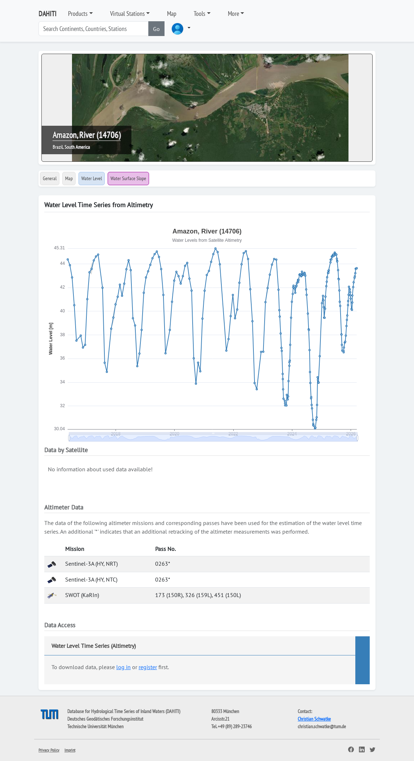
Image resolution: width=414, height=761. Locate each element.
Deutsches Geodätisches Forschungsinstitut (105, 719)
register (148, 667)
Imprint (69, 750)
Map (171, 13)
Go (156, 28)
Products (77, 13)
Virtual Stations (127, 13)
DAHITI (48, 13)
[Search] (94, 28)
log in (123, 667)
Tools (199, 13)
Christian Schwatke (314, 719)
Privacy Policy (49, 750)
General (50, 178)
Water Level (91, 178)
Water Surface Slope (128, 178)
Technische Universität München (95, 726)
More (233, 13)
